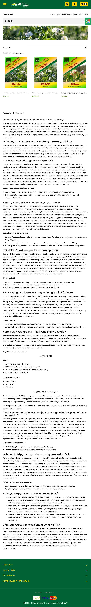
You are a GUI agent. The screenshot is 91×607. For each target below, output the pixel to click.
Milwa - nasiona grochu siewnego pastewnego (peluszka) (74, 93)
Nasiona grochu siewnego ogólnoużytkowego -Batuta (16, 93)
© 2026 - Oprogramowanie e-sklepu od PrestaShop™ (45, 603)
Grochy (9, 21)
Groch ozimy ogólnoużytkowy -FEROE (45, 93)
